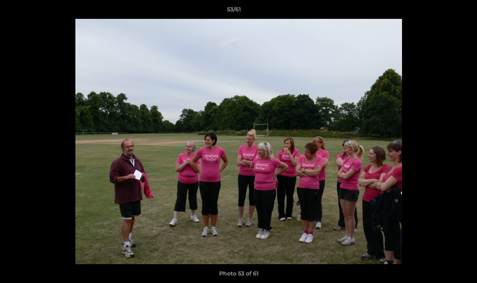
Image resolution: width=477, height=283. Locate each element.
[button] (444, 11)
